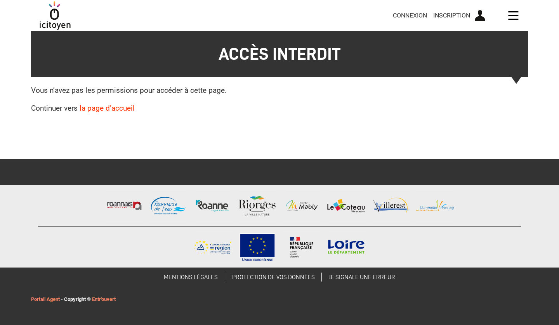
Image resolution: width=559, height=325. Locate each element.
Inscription (451, 15)
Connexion (410, 15)
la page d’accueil (107, 108)
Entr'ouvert (104, 299)
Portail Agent (45, 299)
